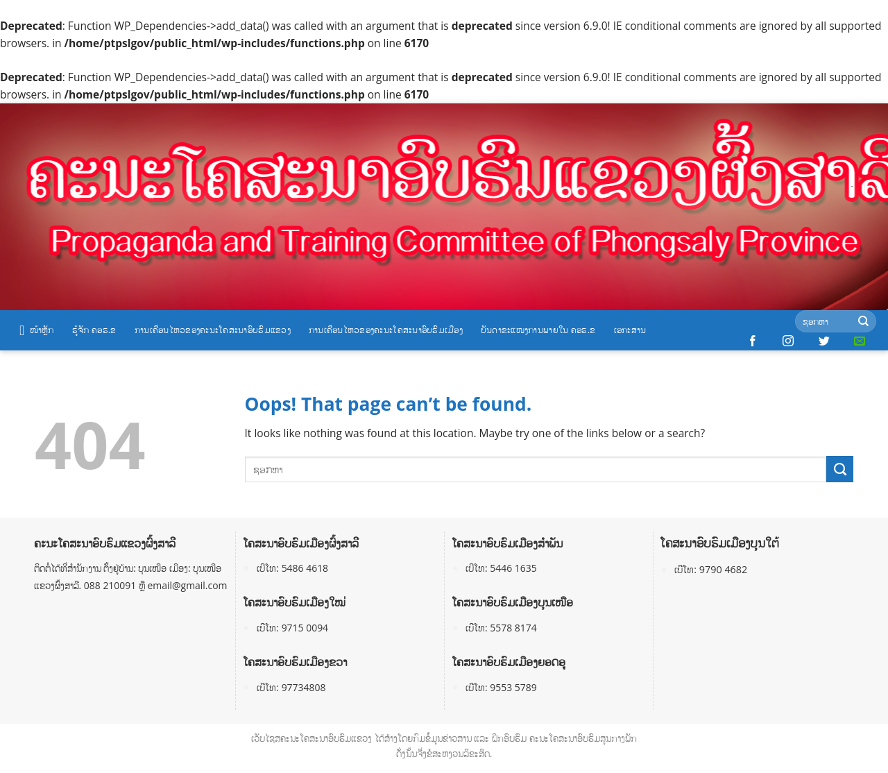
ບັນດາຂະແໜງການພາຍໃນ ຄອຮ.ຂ (538, 329)
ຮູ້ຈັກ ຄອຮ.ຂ (94, 329)
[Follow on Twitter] (824, 341)
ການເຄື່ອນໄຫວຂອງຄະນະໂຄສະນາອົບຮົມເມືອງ (386, 329)
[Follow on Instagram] (788, 341)
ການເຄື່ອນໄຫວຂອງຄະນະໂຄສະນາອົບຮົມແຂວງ (213, 329)
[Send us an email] (859, 341)
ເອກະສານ (630, 329)
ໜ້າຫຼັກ (36, 330)
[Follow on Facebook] (752, 341)
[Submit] (863, 321)
